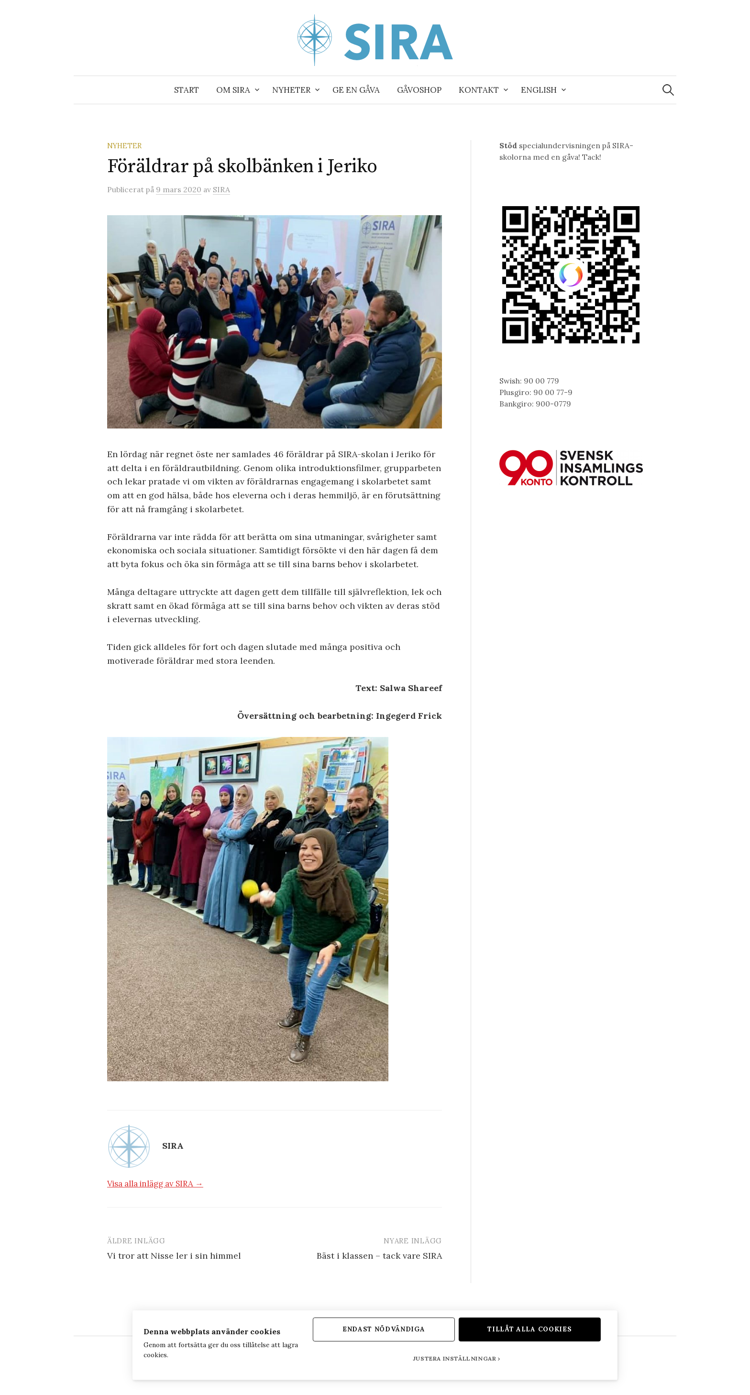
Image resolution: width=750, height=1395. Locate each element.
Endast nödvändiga (383, 1328)
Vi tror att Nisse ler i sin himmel (174, 1255)
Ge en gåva (356, 90)
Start (186, 90)
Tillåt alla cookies (535, 1328)
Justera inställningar (457, 1358)
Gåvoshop (419, 90)
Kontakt (479, 90)
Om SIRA (233, 90)
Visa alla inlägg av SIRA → (155, 1183)
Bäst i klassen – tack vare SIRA (379, 1255)
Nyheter (291, 90)
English (539, 90)
